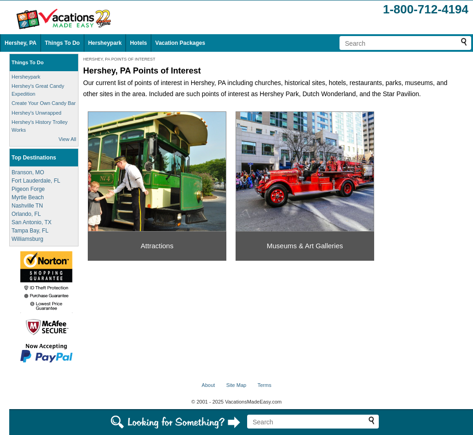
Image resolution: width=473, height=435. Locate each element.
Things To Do (62, 43)
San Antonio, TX (32, 222)
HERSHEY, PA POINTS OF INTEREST (119, 59)
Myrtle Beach (28, 197)
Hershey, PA (20, 43)
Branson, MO (28, 172)
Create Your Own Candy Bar (44, 103)
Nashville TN (27, 205)
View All (67, 139)
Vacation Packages (180, 43)
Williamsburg (27, 239)
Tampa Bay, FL (30, 230)
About (208, 385)
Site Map (236, 385)
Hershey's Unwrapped (36, 113)
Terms (264, 385)
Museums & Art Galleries (305, 246)
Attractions (157, 246)
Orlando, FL (26, 214)
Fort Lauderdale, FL (36, 181)
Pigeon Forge (28, 189)
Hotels (138, 43)
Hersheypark (105, 43)
